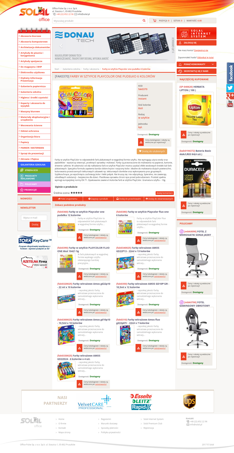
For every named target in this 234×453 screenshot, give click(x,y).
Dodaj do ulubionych (152, 151)
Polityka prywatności (110, 432)
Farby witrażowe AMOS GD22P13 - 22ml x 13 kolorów (137, 249)
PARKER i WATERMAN (32, 147)
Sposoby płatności (109, 428)
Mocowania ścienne (31, 125)
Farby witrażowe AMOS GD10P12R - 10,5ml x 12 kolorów (142, 285)
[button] (61, 45)
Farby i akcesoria (91, 69)
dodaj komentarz (165, 193)
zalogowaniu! (101, 237)
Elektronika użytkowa (33, 72)
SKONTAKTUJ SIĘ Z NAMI (196, 71)
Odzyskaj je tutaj (205, 57)
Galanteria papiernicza (33, 86)
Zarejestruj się (201, 50)
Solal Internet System (154, 419)
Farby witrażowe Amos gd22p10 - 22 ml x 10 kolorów (83, 285)
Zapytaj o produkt (98, 198)
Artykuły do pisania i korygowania (32, 54)
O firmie (62, 423)
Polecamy (28, 184)
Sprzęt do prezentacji (32, 153)
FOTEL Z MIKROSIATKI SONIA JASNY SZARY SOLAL (195, 232)
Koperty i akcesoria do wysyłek (33, 104)
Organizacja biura (30, 136)
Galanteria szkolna (31, 91)
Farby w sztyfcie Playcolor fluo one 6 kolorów (142, 213)
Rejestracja (149, 428)
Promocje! (28, 190)
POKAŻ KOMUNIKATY (199, 64)
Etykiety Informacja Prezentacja (31, 79)
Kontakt (62, 428)
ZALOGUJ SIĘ (190, 42)
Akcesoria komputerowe (34, 41)
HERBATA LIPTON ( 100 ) (191, 88)
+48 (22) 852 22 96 (65, 14)
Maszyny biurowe (30, 111)
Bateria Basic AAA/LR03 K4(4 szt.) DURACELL (195, 152)
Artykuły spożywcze (31, 61)
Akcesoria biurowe (31, 36)
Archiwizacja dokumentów (35, 47)
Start (57, 69)
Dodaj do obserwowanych (159, 198)
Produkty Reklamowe (28, 177)
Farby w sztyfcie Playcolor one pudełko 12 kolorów (80, 213)
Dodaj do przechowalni (128, 198)
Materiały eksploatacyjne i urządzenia (35, 118)
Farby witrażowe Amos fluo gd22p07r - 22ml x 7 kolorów (138, 321)
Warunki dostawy (109, 423)
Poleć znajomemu (67, 198)
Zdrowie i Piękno (30, 159)
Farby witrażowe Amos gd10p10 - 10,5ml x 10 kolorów (83, 321)
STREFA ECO (29, 170)
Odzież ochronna (30, 130)
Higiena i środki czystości (34, 97)
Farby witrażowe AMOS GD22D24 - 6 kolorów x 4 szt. (78, 357)
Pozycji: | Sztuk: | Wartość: (180, 20)
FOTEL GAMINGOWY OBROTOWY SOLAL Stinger (194, 303)
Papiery (25, 142)
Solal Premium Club (153, 423)
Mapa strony (64, 432)
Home (61, 419)
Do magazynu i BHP (31, 66)
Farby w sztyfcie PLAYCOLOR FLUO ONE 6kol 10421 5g (83, 249)
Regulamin (106, 419)
